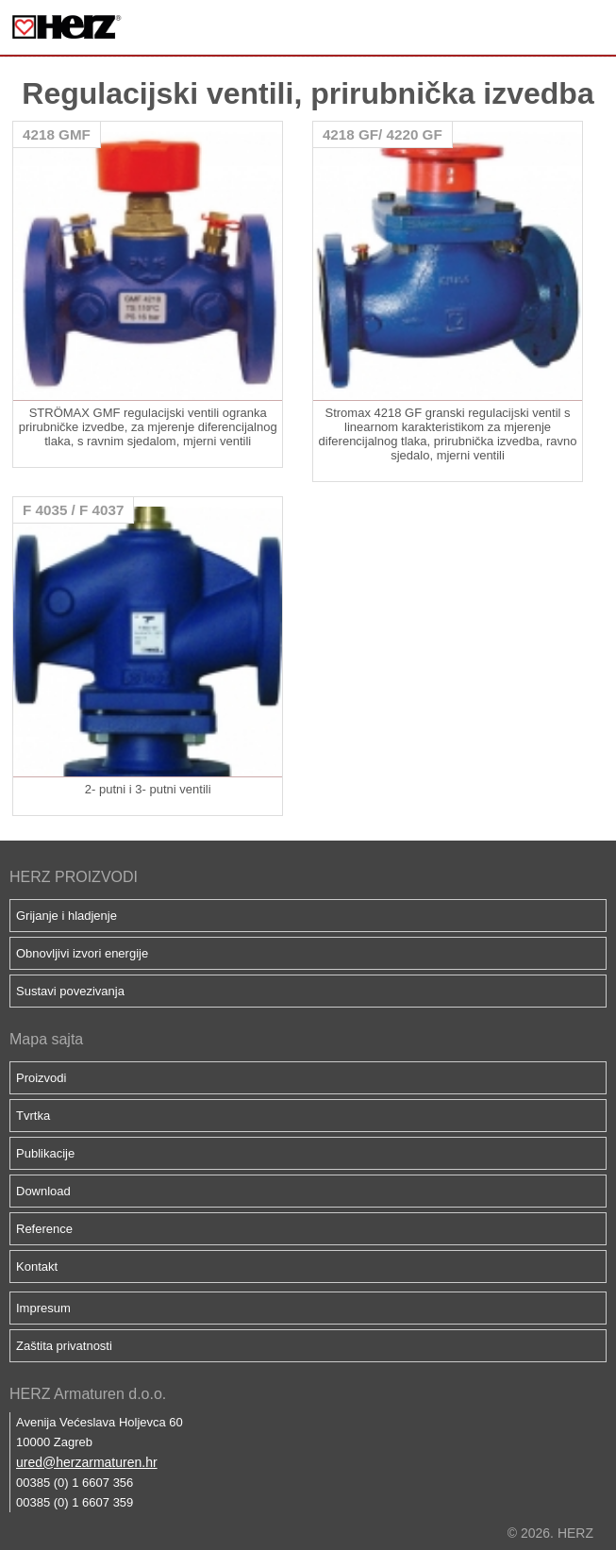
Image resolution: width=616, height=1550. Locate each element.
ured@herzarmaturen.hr (87, 1462)
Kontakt (37, 1266)
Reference (44, 1229)
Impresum (43, 1308)
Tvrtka (33, 1115)
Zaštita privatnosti (64, 1346)
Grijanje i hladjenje (66, 915)
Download (43, 1191)
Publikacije (45, 1153)
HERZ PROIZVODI (73, 877)
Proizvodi (41, 1078)
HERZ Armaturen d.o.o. (87, 1394)
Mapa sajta (46, 1039)
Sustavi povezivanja (70, 991)
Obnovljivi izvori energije (82, 953)
